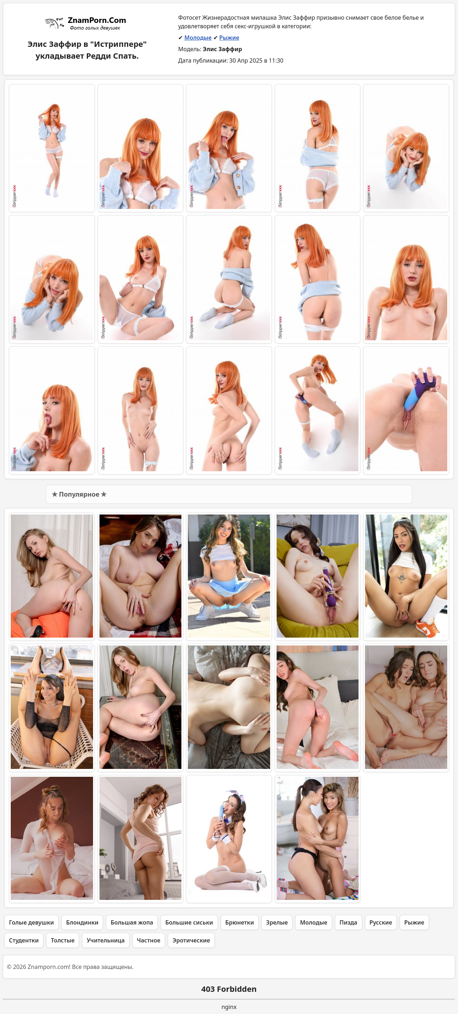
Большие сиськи (189, 922)
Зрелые (277, 922)
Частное (149, 940)
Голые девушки (31, 922)
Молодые (197, 38)
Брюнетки (239, 922)
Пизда (348, 922)
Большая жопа (132, 922)
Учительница (106, 940)
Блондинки (82, 922)
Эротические (191, 940)
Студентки (24, 940)
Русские (381, 922)
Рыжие (229, 38)
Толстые (62, 940)
